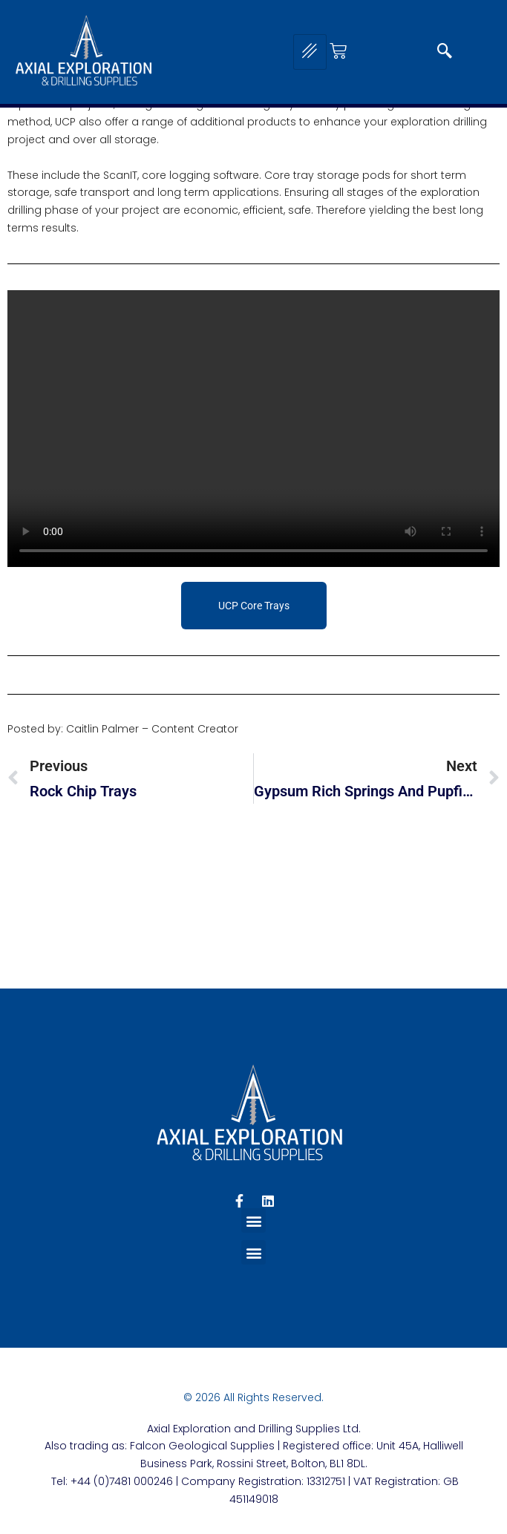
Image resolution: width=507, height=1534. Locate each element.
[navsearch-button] (444, 52)
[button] (253, 1220)
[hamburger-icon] (310, 52)
